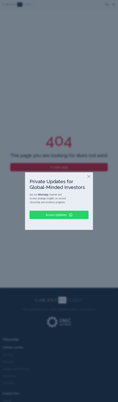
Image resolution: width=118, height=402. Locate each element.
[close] (89, 176)
